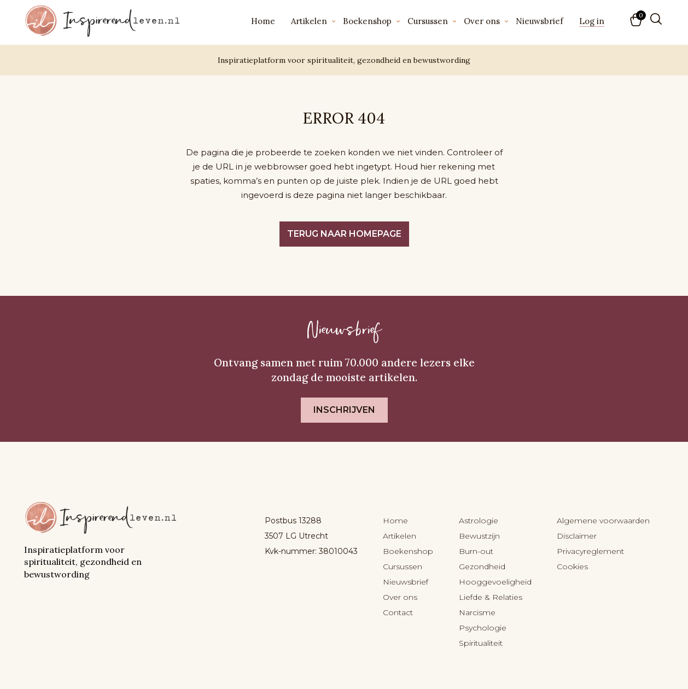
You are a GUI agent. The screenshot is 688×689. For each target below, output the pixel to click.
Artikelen (309, 21)
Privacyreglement (590, 551)
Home (263, 21)
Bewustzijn (479, 536)
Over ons (482, 21)
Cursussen (427, 21)
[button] (637, 20)
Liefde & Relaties (490, 597)
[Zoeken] (656, 19)
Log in (591, 21)
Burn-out (476, 551)
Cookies (572, 566)
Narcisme (477, 612)
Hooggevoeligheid (495, 582)
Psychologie (482, 628)
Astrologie (478, 520)
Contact (398, 612)
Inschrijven (344, 410)
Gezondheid (482, 566)
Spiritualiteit (481, 643)
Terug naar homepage (344, 234)
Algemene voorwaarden (603, 520)
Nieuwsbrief (539, 21)
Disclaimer (577, 536)
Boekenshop (367, 21)
